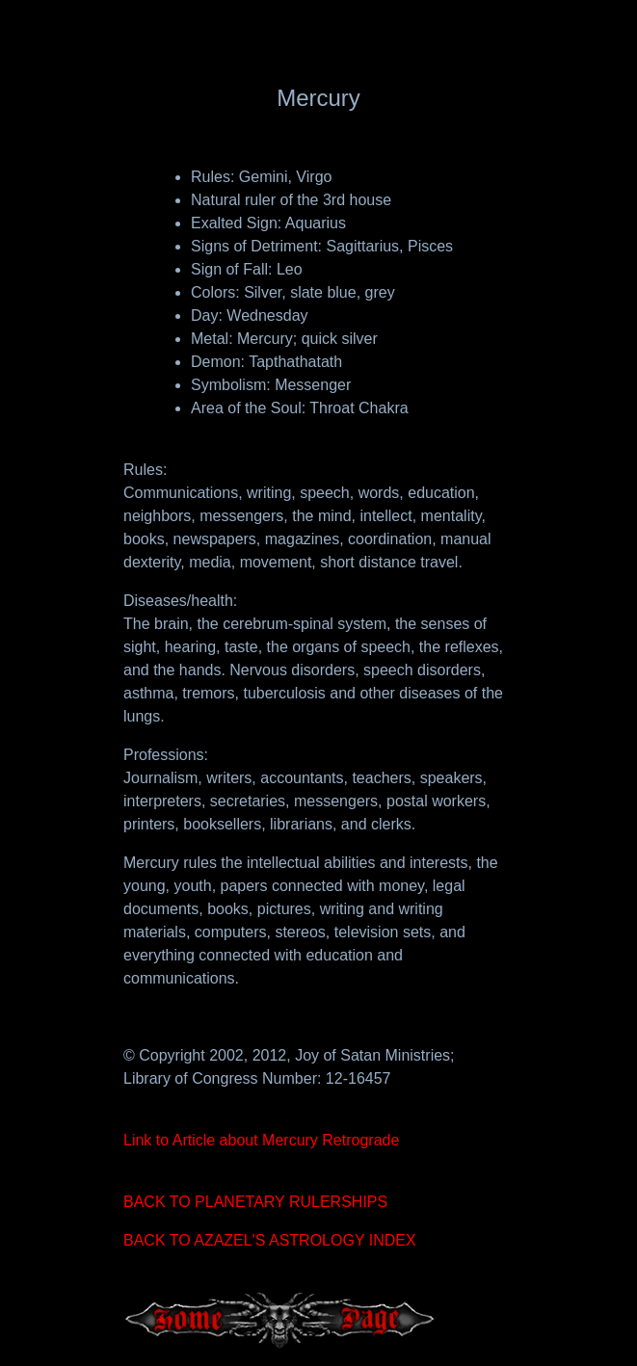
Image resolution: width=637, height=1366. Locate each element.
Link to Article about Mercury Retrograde (261, 1140)
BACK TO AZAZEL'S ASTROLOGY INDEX (269, 1240)
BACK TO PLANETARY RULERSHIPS (255, 1202)
